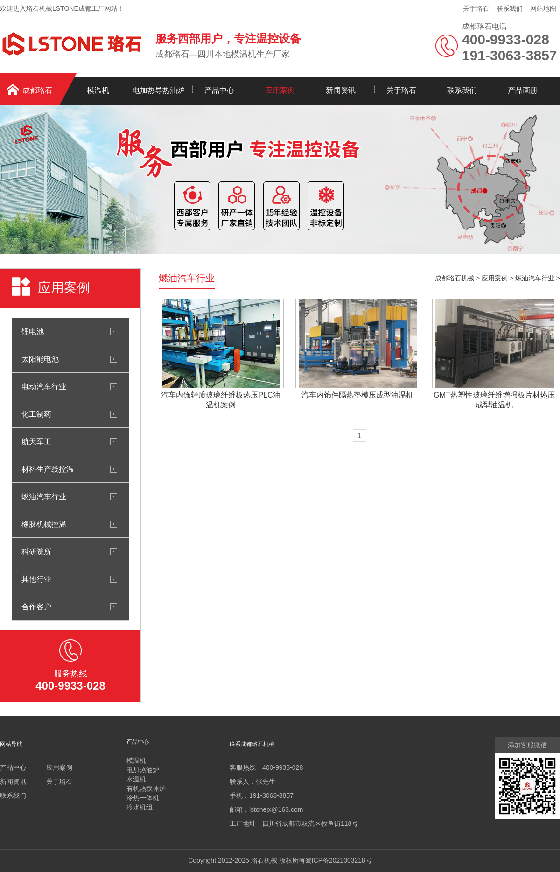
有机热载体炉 (146, 788)
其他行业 (36, 579)
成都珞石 (37, 90)
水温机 (136, 779)
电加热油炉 (142, 770)
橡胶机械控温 (43, 524)
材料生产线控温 (47, 469)
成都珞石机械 (454, 278)
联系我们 (510, 8)
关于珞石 (476, 8)
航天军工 (36, 441)
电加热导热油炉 (159, 90)
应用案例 (280, 90)
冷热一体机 (142, 798)
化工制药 (36, 414)
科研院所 (36, 551)
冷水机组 (139, 807)
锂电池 (32, 331)
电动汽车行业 (43, 386)
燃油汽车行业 (43, 496)
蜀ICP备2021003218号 (338, 860)
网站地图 (543, 8)
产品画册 (523, 90)
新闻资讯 (341, 90)
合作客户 (36, 606)
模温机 (98, 90)
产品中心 (219, 90)
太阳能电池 (40, 359)
